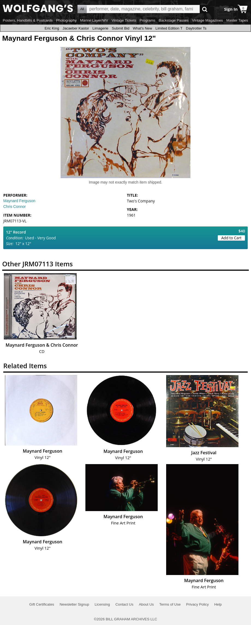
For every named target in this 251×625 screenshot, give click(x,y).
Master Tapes (237, 20)
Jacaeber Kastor (75, 28)
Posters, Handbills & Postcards (28, 20)
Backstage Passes (174, 20)
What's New (142, 28)
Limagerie (100, 28)
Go (205, 9)
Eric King (51, 28)
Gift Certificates (41, 604)
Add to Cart (231, 237)
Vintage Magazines (207, 20)
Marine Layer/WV (94, 20)
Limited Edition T (169, 28)
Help (218, 604)
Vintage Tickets (124, 20)
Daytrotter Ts (196, 28)
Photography (66, 20)
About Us (146, 604)
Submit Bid (120, 28)
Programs (148, 20)
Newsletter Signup (74, 604)
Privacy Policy (197, 604)
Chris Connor (14, 206)
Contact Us (124, 604)
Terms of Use (170, 604)
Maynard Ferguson (19, 201)
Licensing (102, 604)
